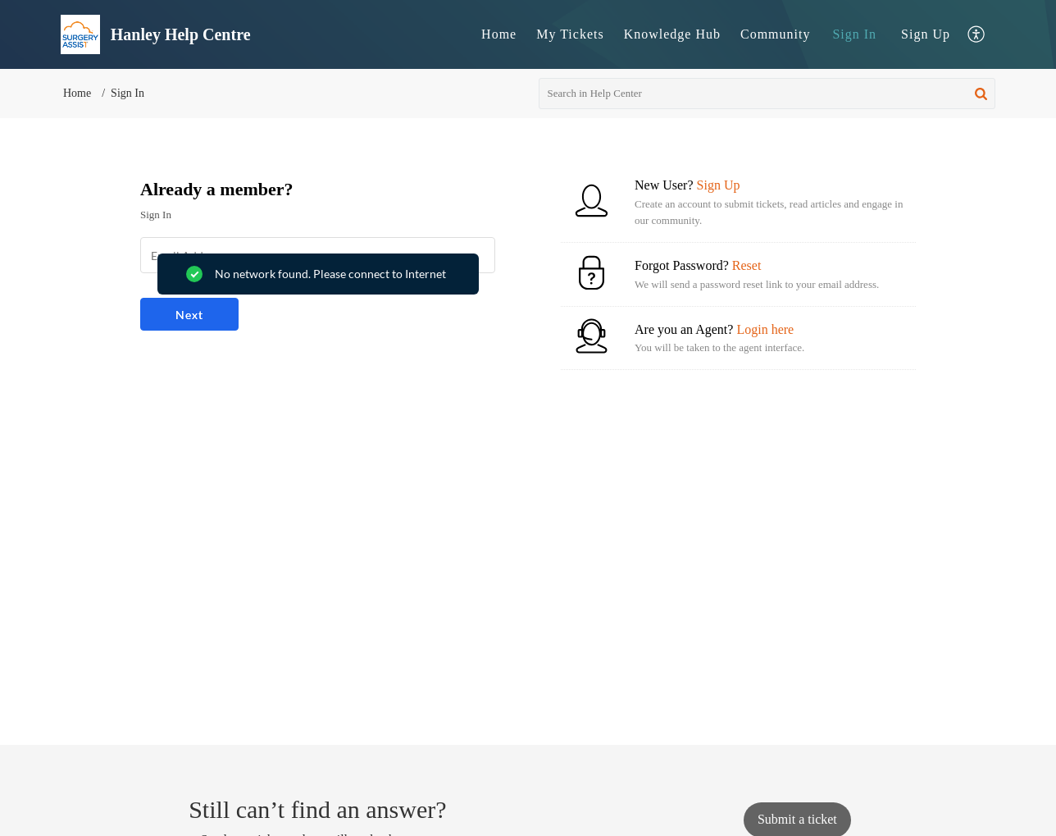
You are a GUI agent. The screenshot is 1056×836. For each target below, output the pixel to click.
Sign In (854, 34)
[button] (976, 35)
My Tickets (569, 34)
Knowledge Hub (672, 34)
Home (499, 34)
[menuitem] (499, 34)
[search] (767, 93)
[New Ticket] (797, 819)
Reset (747, 265)
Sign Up (925, 34)
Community (775, 34)
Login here (765, 329)
